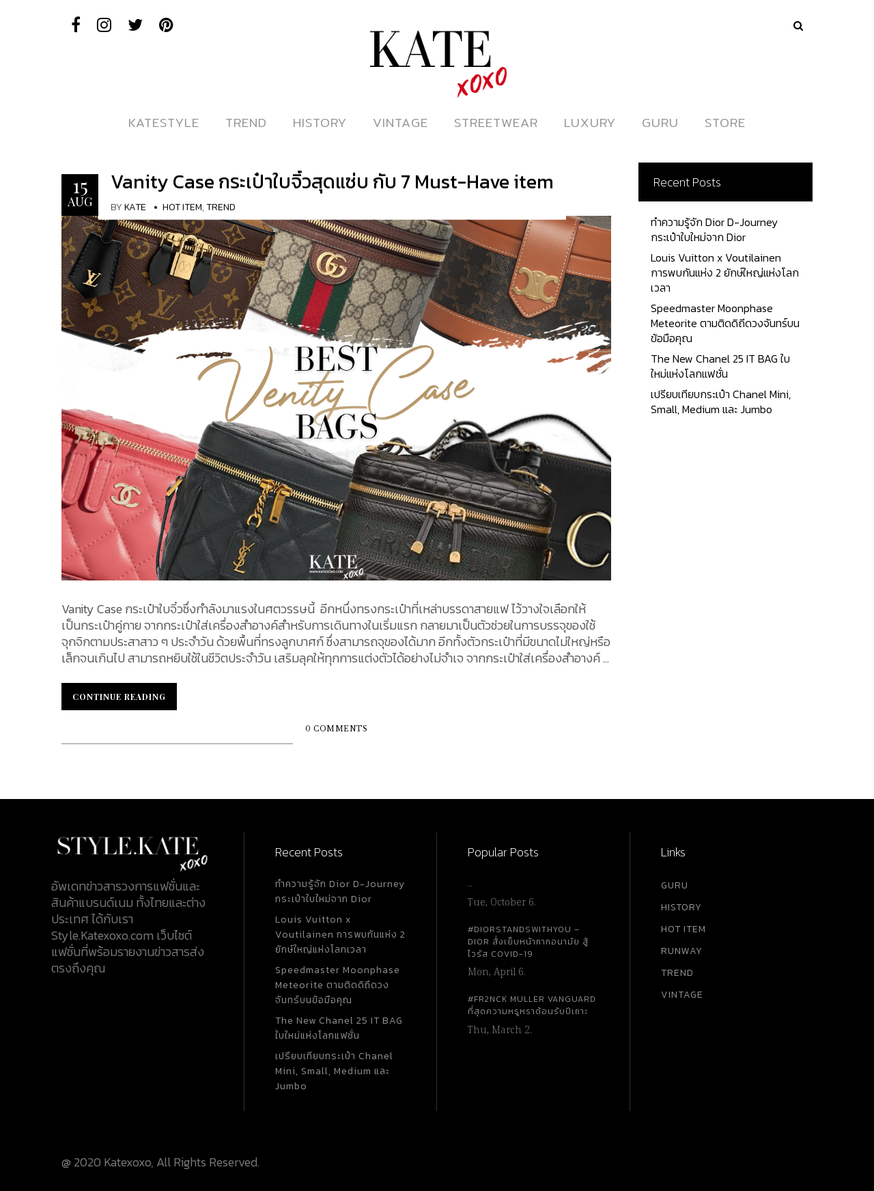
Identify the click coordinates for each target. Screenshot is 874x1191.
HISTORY (681, 907)
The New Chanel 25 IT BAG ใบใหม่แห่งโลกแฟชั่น (720, 366)
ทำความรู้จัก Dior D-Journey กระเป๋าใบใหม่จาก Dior (714, 229)
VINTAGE (682, 994)
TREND (677, 973)
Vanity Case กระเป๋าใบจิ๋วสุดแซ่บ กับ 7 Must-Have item (332, 181)
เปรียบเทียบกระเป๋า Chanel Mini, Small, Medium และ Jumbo (721, 402)
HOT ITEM (683, 929)
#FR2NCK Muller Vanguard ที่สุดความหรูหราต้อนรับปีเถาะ (532, 1005)
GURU (674, 885)
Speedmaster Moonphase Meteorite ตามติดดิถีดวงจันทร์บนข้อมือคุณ (725, 323)
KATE (135, 207)
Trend (221, 207)
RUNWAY (682, 951)
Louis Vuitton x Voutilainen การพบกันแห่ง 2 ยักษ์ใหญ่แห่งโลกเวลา (725, 272)
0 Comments (336, 729)
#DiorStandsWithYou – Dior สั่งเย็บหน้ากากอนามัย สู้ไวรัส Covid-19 (528, 941)
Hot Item (182, 207)
